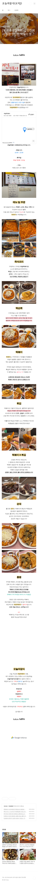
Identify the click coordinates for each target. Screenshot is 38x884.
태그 (9, 10)
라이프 (5, 806)
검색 (30, 3)
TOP (34, 878)
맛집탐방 (11, 806)
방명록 (16, 10)
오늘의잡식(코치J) (12, 3)
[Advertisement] (19, 737)
